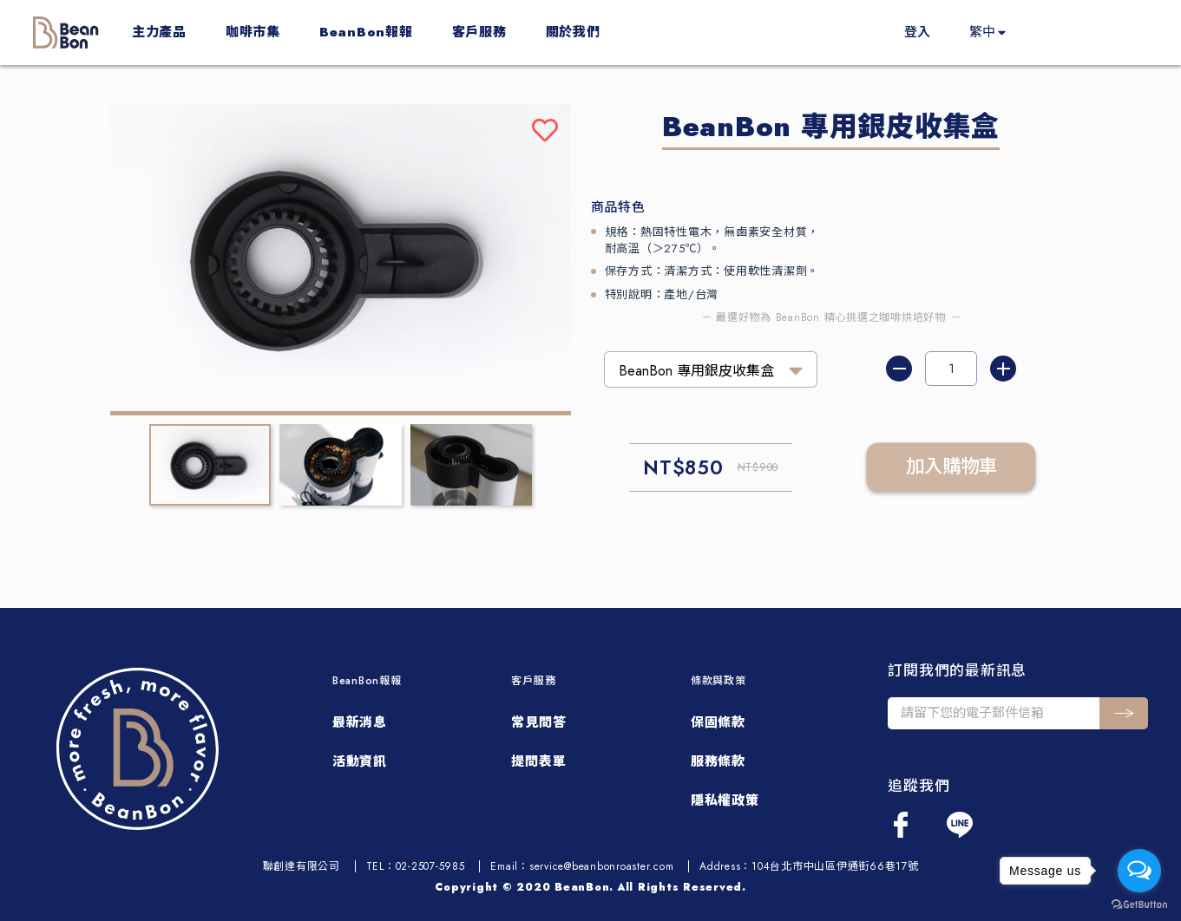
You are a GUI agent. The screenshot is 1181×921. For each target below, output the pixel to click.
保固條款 (718, 722)
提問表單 (538, 761)
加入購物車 (951, 467)
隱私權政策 (725, 800)
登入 (917, 32)
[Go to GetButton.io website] (1139, 903)
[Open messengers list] (1139, 870)
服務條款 (718, 761)
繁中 (982, 32)
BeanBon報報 (366, 32)
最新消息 (359, 722)
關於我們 (573, 32)
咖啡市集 (253, 32)
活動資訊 (359, 761)
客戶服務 (479, 32)
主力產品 (159, 32)
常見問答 (538, 722)
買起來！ (1095, 32)
